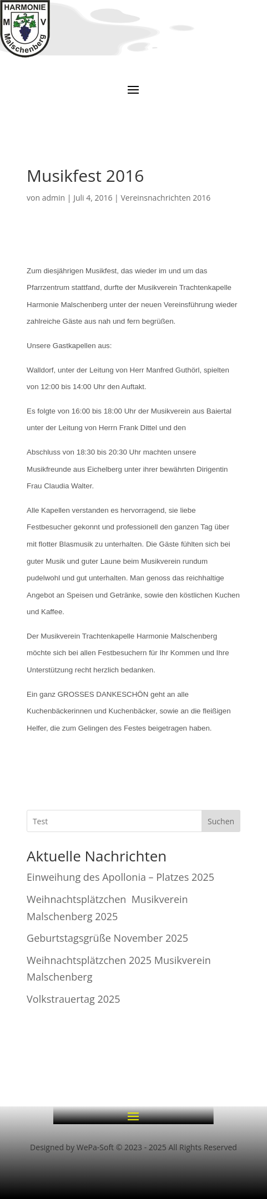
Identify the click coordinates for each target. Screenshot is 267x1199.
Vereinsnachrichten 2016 (165, 197)
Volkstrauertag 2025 (73, 999)
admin (53, 197)
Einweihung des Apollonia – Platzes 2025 (120, 877)
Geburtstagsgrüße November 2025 (107, 938)
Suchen (221, 821)
